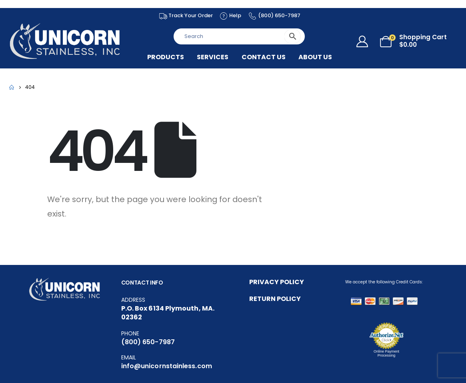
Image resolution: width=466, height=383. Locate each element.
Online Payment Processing (386, 353)
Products (165, 57)
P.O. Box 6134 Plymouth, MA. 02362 (167, 313)
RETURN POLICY (275, 298)
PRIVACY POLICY (276, 282)
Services (212, 57)
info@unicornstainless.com (166, 366)
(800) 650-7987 (148, 342)
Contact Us (264, 57)
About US (315, 57)
